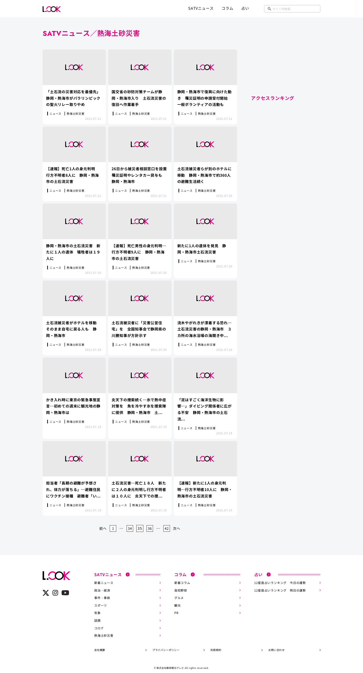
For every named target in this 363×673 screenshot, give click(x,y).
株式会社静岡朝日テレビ (170, 663)
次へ (179, 524)
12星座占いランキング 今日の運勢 (280, 579)
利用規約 (215, 645)
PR (176, 608)
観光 (177, 601)
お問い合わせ (276, 645)
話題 (97, 616)
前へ (101, 524)
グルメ (179, 594)
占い (245, 8)
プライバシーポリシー (166, 645)
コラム (227, 8)
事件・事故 (102, 594)
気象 (97, 608)
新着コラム (182, 579)
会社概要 (99, 645)
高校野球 (180, 586)
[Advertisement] (285, 58)
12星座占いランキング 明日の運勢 (280, 586)
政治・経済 (102, 586)
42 (168, 524)
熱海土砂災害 (103, 631)
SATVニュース (200, 8)
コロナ (99, 623)
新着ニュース (103, 579)
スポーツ (100, 601)
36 (150, 524)
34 (129, 524)
